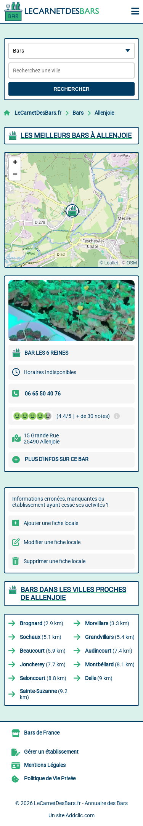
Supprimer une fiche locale (54, 561)
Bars (78, 113)
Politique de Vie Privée (50, 778)
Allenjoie (104, 113)
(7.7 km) (43, 664)
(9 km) (98, 678)
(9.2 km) (43, 694)
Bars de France (41, 733)
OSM (132, 263)
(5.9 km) (43, 651)
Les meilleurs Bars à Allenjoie (76, 135)
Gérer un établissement (51, 752)
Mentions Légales (45, 765)
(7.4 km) (108, 651)
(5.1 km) (40, 637)
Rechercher (71, 89)
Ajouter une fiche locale (51, 523)
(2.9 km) (41, 623)
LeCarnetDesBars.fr (37, 113)
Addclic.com (80, 815)
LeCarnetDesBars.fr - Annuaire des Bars (81, 803)
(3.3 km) (107, 623)
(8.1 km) (110, 664)
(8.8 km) (43, 678)
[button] (71, 210)
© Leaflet (109, 263)
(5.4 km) (110, 637)
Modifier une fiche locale (52, 542)
